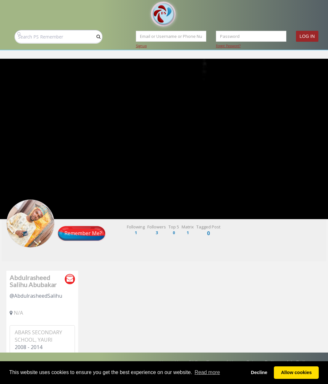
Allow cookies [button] (296, 372)
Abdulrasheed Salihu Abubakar (33, 281)
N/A (18, 312)
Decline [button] (259, 372)
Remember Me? (83, 233)
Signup (141, 46)
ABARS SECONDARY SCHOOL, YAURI (38, 336)
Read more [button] (207, 372)
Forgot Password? (228, 46)
